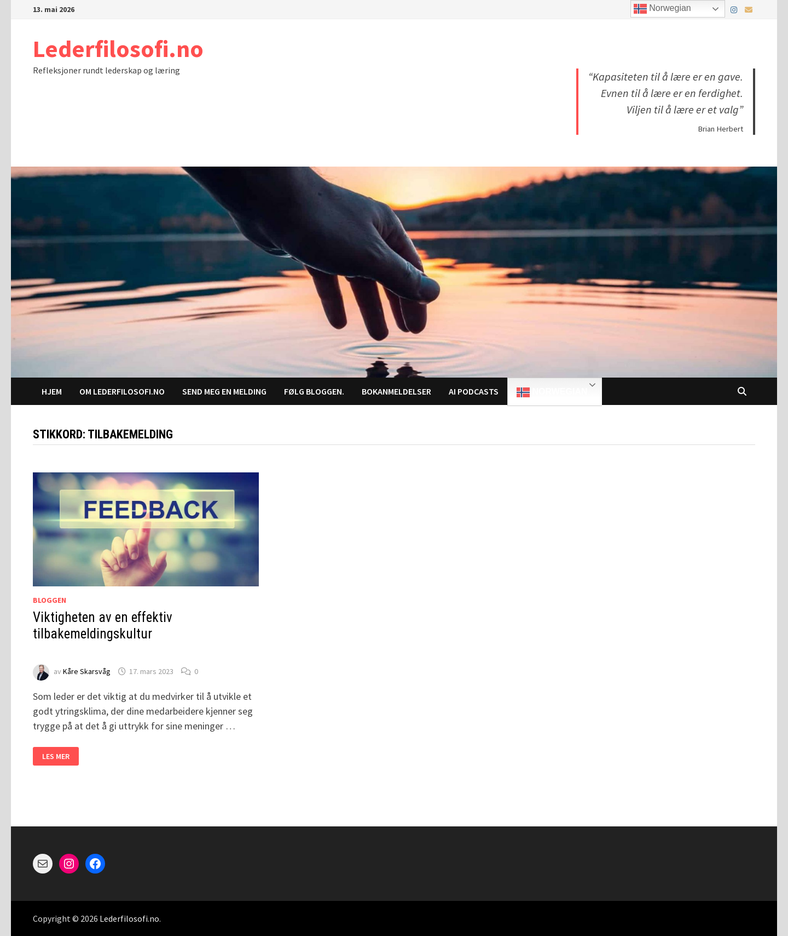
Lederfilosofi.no (118, 48)
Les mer (60, 756)
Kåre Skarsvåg (87, 671)
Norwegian (552, 392)
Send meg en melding (224, 391)
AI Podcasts (474, 391)
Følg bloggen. (314, 391)
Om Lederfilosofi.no (122, 391)
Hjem (52, 391)
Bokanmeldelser (396, 391)
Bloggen (49, 600)
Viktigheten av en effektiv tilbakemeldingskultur (102, 633)
